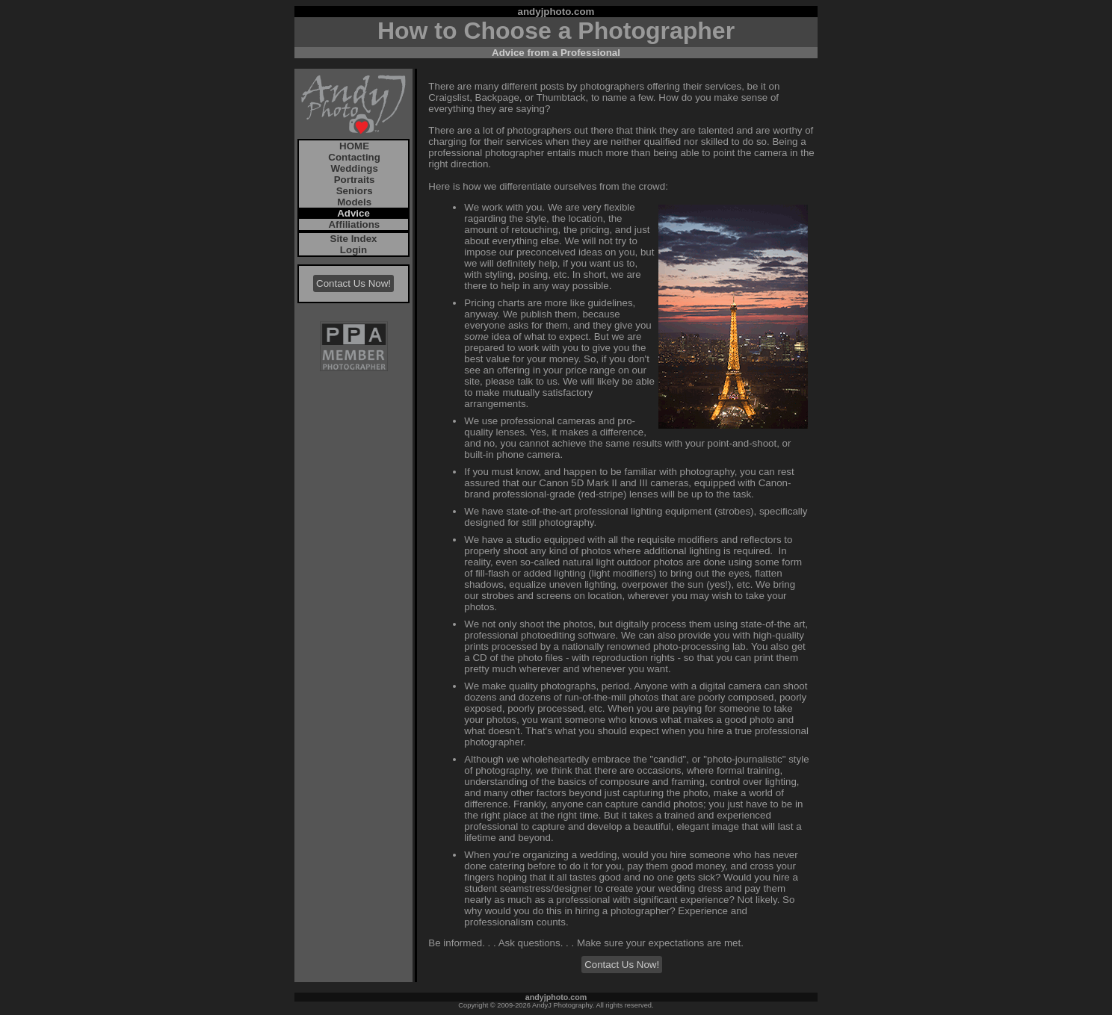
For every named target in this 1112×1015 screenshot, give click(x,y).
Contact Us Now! (353, 283)
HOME (352, 146)
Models (352, 202)
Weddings (353, 168)
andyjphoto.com (556, 11)
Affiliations (353, 224)
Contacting (353, 157)
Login (353, 249)
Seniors (353, 190)
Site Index (353, 238)
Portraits (353, 179)
